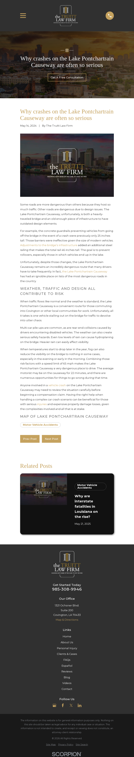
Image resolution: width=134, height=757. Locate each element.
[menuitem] (51, 745)
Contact (67, 689)
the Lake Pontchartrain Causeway (84, 271)
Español (67, 665)
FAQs (66, 659)
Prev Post (30, 438)
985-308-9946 (67, 589)
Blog (67, 677)
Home (67, 636)
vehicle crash (57, 385)
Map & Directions (67, 619)
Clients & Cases (67, 653)
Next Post (51, 438)
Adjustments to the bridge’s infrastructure (48, 245)
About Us (67, 642)
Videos (66, 683)
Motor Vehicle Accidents (40, 424)
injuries (42, 404)
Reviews (66, 671)
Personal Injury (67, 648)
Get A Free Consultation (67, 77)
